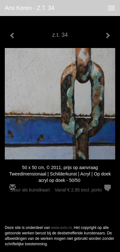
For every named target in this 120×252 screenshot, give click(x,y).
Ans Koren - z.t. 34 (29, 8)
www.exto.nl (61, 227)
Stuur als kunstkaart (60, 189)
